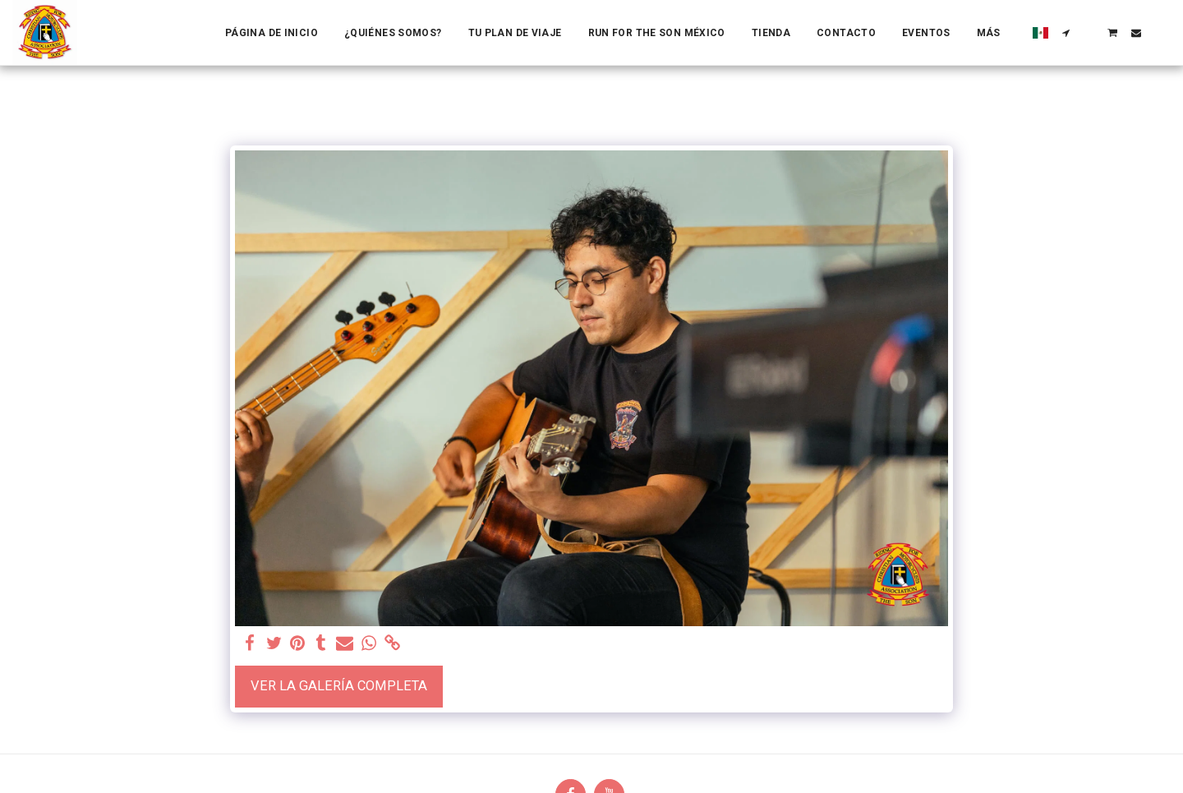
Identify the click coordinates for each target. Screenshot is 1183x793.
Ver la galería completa (339, 686)
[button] (1066, 33)
